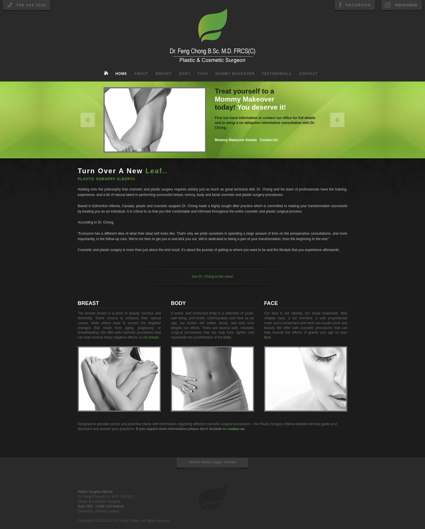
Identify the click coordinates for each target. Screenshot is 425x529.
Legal (217, 462)
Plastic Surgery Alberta (95, 492)
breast (154, 337)
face (267, 337)
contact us (235, 429)
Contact (308, 74)
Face (203, 74)
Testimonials (277, 74)
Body (184, 74)
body (227, 337)
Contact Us (269, 140)
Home (121, 74)
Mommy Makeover (235, 74)
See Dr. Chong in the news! (212, 277)
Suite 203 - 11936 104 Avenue (101, 506)
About (141, 74)
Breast (164, 74)
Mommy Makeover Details (236, 140)
